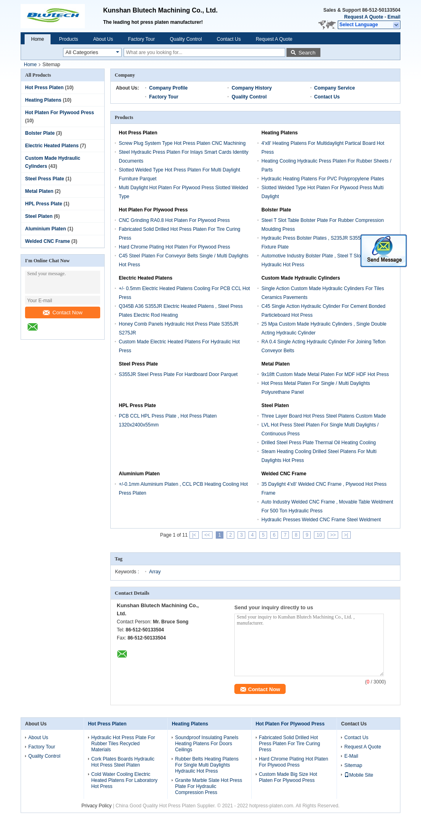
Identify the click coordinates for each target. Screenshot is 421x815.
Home (37, 39)
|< (194, 535)
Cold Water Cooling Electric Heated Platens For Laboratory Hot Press (124, 780)
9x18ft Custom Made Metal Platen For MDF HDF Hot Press (325, 374)
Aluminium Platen (45, 229)
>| (346, 535)
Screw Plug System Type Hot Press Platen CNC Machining (182, 143)
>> (333, 535)
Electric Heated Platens (52, 145)
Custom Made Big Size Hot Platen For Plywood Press (288, 777)
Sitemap (353, 765)
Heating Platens (43, 100)
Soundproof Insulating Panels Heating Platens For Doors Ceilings (206, 743)
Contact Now (62, 312)
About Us (103, 39)
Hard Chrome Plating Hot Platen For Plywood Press (174, 247)
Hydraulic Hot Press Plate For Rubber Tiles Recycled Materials (123, 743)
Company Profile (168, 88)
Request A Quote (363, 17)
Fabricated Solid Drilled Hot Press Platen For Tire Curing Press (289, 743)
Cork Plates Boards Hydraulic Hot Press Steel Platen (123, 762)
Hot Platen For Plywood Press (59, 112)
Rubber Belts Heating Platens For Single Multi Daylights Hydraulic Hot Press (206, 765)
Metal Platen (39, 191)
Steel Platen (39, 216)
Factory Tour (141, 39)
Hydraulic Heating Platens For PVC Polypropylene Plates (322, 179)
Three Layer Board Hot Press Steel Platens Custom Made (323, 416)
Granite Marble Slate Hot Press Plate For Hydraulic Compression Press (208, 786)
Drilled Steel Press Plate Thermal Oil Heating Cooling (318, 442)
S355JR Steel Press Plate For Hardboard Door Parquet (178, 374)
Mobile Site (358, 775)
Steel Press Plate (44, 179)
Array (155, 572)
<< (207, 535)
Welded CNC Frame (47, 241)
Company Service (334, 88)
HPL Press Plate (43, 204)
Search (307, 53)
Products (68, 39)
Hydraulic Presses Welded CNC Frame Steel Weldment (321, 519)
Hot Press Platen (44, 87)
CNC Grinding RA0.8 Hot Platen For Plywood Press (174, 220)
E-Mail (351, 756)
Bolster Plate (40, 133)
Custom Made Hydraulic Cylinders (300, 278)
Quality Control (186, 39)
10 (319, 535)
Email (393, 17)
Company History (252, 88)
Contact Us (229, 39)
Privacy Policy (97, 806)
